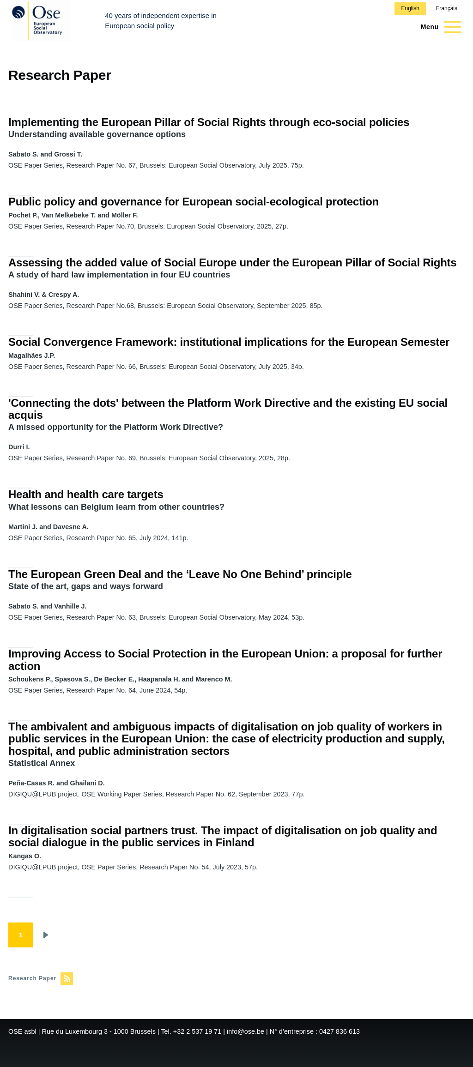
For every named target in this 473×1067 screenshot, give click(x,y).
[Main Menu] (438, 26)
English (410, 8)
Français (446, 8)
